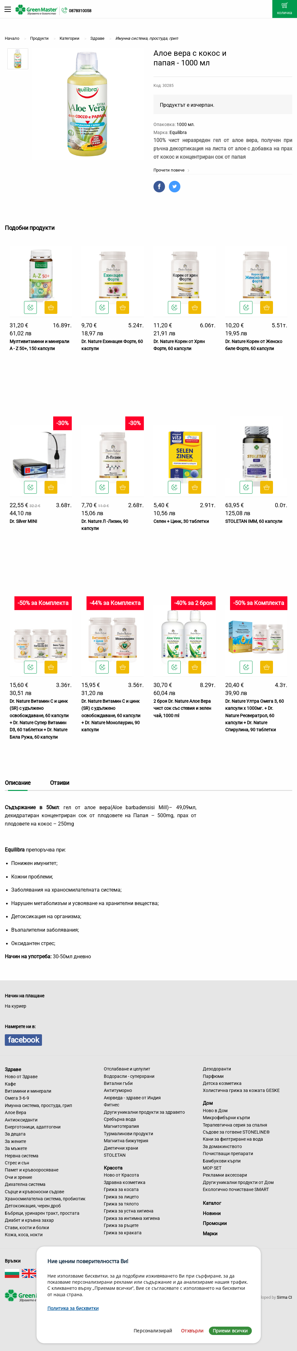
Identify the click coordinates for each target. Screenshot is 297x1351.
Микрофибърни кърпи (226, 1117)
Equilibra (178, 132)
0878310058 (80, 10)
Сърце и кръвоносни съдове (34, 1191)
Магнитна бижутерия (126, 1140)
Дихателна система (25, 1184)
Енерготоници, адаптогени (33, 1126)
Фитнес (111, 1104)
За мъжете (16, 1148)
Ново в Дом (215, 1110)
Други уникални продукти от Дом (238, 1182)
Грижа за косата (121, 1189)
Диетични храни (121, 1148)
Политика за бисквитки (73, 1308)
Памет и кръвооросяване (31, 1169)
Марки (210, 1234)
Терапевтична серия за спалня (235, 1125)
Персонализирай (153, 1331)
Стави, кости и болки (27, 1227)
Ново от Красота (121, 1175)
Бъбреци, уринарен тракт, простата (42, 1213)
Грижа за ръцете (121, 1225)
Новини (212, 1213)
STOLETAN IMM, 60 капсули (253, 521)
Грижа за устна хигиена (128, 1210)
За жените (15, 1141)
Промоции (215, 1223)
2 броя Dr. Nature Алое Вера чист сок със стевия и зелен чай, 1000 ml (182, 708)
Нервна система (21, 1155)
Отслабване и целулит (127, 1068)
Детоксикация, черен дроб (33, 1205)
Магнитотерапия (121, 1126)
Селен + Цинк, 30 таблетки (181, 521)
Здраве (13, 1069)
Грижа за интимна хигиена (132, 1218)
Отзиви (59, 782)
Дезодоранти (217, 1068)
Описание (18, 782)
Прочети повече (171, 170)
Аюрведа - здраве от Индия (132, 1097)
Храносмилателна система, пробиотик (45, 1198)
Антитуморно (118, 1090)
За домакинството (222, 1146)
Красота (113, 1168)
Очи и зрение (18, 1177)
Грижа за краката (123, 1232)
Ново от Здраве (21, 1076)
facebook (23, 1040)
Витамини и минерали (28, 1091)
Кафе (10, 1084)
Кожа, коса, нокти (24, 1234)
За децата (15, 1134)
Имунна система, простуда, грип (38, 1105)
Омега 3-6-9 (17, 1098)
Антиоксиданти (21, 1119)
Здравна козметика (124, 1182)
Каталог (212, 1203)
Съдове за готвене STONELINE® (236, 1132)
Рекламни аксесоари (225, 1175)
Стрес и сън (17, 1162)
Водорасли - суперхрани (129, 1076)
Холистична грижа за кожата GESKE (241, 1090)
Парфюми (213, 1076)
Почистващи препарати (228, 1153)
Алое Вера (15, 1112)
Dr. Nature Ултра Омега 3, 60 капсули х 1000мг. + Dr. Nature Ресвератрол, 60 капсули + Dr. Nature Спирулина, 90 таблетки (254, 716)
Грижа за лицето (121, 1196)
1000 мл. (186, 124)
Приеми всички (230, 1331)
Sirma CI (284, 1297)
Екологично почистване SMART (236, 1189)
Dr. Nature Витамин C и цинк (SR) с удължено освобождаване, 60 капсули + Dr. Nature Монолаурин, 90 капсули (110, 716)
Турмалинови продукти (128, 1133)
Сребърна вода (120, 1119)
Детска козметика (222, 1083)
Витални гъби (118, 1083)
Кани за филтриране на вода (233, 1139)
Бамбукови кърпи (222, 1160)
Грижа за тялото (121, 1203)
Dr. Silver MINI (23, 521)
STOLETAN (115, 1155)
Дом (208, 1103)
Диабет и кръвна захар (29, 1220)
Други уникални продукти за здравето (144, 1112)
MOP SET (212, 1168)
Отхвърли (192, 1331)
